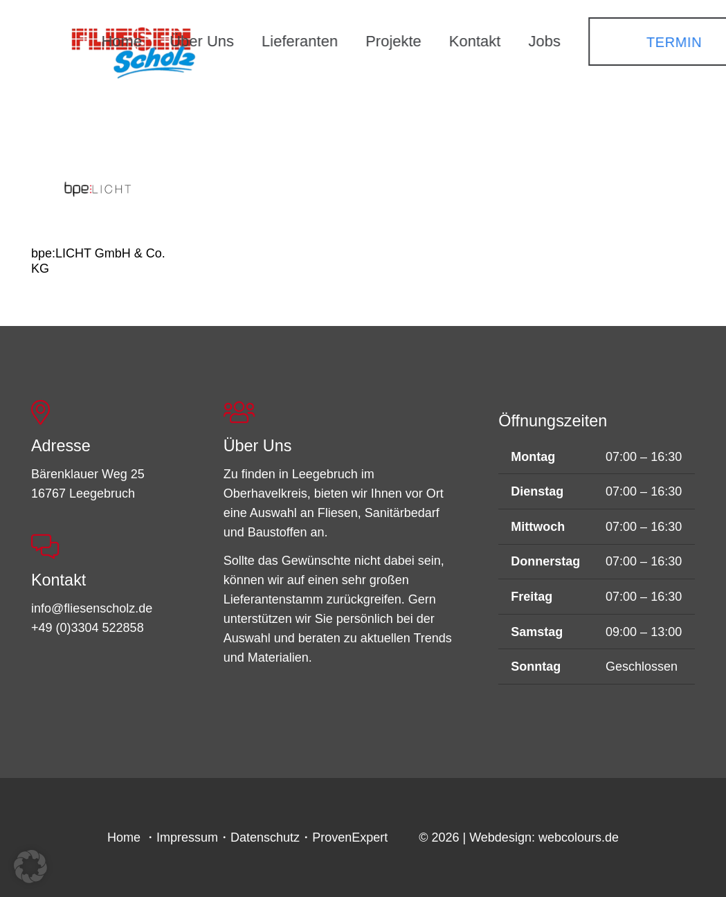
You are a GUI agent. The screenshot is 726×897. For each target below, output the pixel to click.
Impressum (187, 837)
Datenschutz (265, 837)
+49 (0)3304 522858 (87, 628)
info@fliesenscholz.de (91, 608)
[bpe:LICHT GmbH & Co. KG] (100, 186)
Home (123, 837)
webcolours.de (578, 837)
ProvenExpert (350, 837)
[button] (30, 866)
